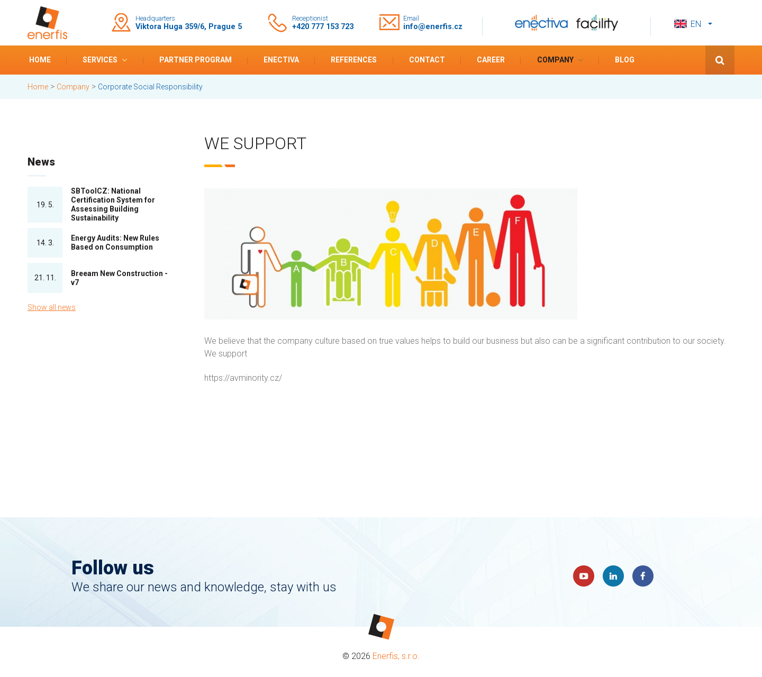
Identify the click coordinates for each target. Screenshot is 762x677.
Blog (624, 60)
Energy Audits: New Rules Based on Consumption (115, 242)
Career (491, 60)
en (696, 24)
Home (40, 60)
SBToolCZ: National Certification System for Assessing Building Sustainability (113, 204)
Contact (427, 60)
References (354, 60)
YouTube (583, 576)
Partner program (195, 60)
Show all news (52, 307)
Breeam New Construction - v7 (119, 278)
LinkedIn (613, 576)
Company (555, 60)
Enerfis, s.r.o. (396, 656)
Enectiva (281, 60)
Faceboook (643, 576)
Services (100, 60)
